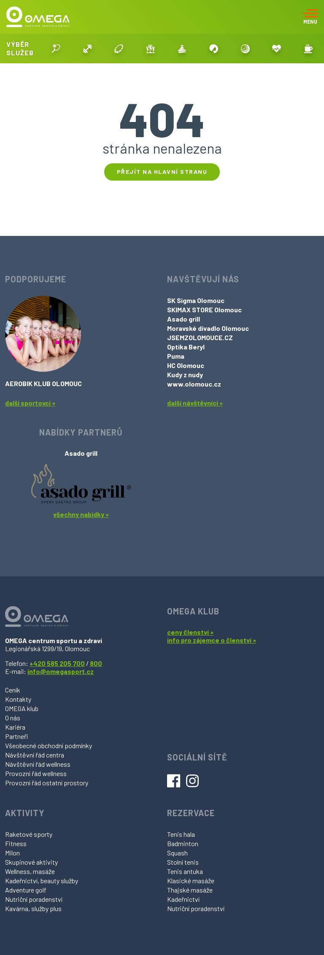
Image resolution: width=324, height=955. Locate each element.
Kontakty (18, 699)
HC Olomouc (185, 365)
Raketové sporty (28, 834)
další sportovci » (30, 403)
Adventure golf (25, 890)
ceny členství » (190, 632)
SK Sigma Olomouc (195, 300)
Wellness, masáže (30, 871)
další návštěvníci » (195, 403)
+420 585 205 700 (57, 663)
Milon (12, 853)
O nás (12, 718)
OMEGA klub (21, 708)
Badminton (182, 843)
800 (96, 663)
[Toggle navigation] (310, 16)
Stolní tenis (183, 862)
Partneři (16, 736)
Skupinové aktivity (31, 862)
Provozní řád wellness (36, 773)
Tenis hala (181, 834)
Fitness (16, 843)
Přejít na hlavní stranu (162, 171)
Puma (175, 356)
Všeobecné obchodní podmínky (48, 745)
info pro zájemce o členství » (211, 640)
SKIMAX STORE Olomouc (204, 310)
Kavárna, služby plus (33, 908)
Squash (177, 853)
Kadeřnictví (183, 899)
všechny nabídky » (81, 514)
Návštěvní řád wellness (37, 764)
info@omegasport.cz (60, 671)
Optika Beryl (186, 347)
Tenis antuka (185, 871)
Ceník (12, 690)
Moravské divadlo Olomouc (208, 328)
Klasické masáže (190, 881)
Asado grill (183, 319)
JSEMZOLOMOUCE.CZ (200, 337)
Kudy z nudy (185, 375)
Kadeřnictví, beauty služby (41, 881)
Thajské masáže (190, 890)
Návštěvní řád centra (34, 755)
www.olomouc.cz (194, 384)
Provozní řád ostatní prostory (46, 783)
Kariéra (15, 727)
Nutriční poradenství (33, 899)
